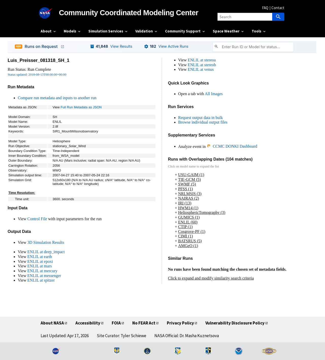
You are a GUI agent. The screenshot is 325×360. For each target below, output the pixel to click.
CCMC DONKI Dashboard (232, 146)
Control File (37, 219)
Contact (277, 7)
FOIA (116, 323)
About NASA (52, 323)
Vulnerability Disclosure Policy (235, 323)
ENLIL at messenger (44, 275)
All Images (214, 94)
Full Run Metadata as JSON (81, 107)
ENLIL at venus (201, 69)
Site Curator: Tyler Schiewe (121, 335)
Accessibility (87, 323)
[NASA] (50, 13)
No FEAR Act (143, 323)
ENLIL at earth (39, 256)
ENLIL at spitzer (41, 280)
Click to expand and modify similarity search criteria (211, 278)
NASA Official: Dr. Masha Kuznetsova (186, 335)
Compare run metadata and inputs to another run (57, 98)
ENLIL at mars (39, 266)
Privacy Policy (180, 323)
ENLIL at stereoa (202, 60)
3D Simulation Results (45, 242)
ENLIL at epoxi (40, 261)
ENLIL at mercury (42, 271)
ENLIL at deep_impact (46, 252)
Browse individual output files (203, 122)
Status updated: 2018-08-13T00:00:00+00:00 (37, 74)
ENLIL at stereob (202, 65)
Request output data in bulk (200, 117)
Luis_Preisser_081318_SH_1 (38, 60)
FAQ (265, 7)
